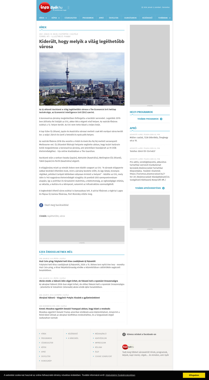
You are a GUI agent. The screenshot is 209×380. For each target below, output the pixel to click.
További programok (148, 119)
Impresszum (100, 342)
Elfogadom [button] (194, 375)
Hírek (41, 17)
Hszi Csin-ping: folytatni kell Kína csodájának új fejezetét (67, 261)
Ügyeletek (113, 17)
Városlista (68, 7)
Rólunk (98, 347)
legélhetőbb (53, 216)
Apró (101, 17)
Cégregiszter (71, 17)
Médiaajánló (100, 333)
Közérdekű (147, 17)
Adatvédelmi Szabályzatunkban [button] (120, 375)
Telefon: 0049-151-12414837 (142, 151)
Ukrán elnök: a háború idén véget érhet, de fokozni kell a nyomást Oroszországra (78, 281)
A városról (73, 338)
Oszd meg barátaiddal (57, 205)
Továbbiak (163, 17)
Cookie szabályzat (103, 356)
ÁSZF (97, 351)
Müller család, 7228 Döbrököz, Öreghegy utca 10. (149, 139)
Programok (88, 17)
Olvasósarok (130, 17)
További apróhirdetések (148, 188)
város (62, 216)
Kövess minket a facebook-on (141, 334)
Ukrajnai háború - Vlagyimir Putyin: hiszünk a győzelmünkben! (69, 298)
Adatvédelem (101, 338)
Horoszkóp (46, 361)
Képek (54, 17)
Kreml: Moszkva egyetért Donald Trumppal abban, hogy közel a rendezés (74, 309)
